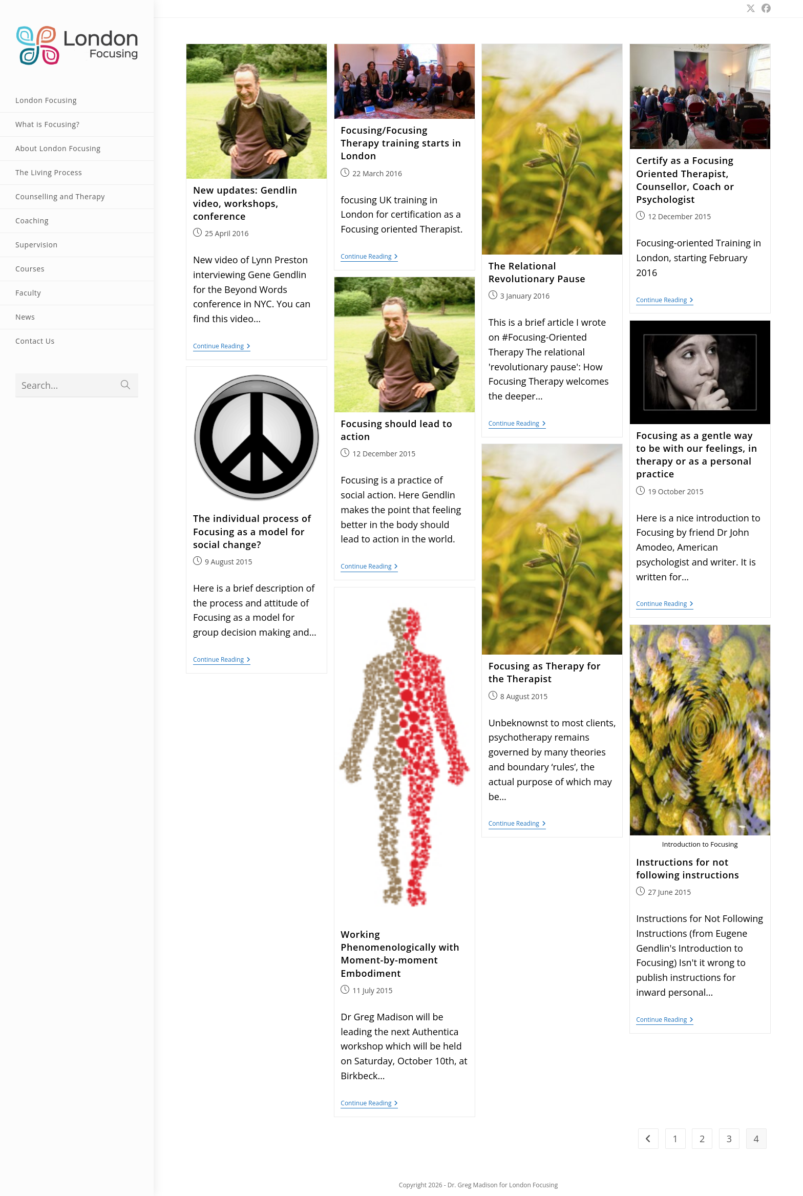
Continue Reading (221, 347)
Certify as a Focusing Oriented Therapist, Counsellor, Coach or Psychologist (685, 179)
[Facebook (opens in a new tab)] (764, 8)
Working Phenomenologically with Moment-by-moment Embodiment (400, 953)
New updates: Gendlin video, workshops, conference (245, 203)
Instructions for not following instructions (687, 868)
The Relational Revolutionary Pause (537, 272)
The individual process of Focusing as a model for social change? (252, 531)
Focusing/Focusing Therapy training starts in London (401, 143)
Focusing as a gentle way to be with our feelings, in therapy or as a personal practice (696, 454)
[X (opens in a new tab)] (750, 8)
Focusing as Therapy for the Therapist (545, 672)
